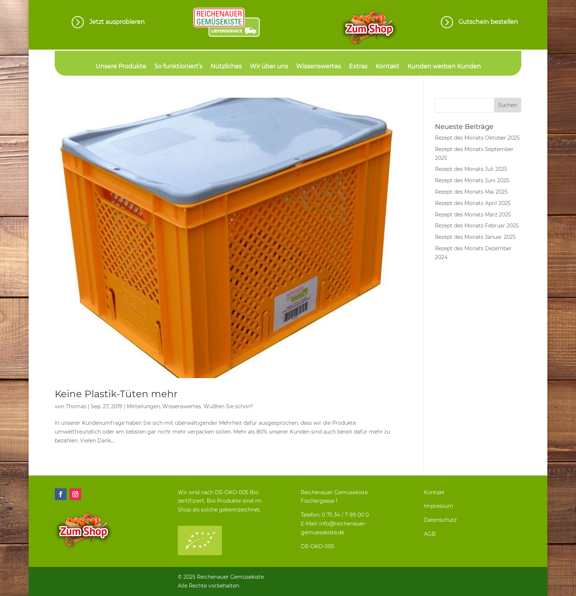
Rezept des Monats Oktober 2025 (477, 137)
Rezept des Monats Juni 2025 (472, 180)
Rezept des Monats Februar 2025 (477, 225)
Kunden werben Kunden (444, 67)
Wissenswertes (318, 67)
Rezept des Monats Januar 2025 (475, 237)
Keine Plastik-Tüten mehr (116, 394)
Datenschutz (440, 520)
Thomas (76, 406)
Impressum (438, 506)
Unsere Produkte (121, 67)
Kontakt (387, 67)
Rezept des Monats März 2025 (473, 214)
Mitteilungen (143, 406)
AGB (430, 534)
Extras (358, 67)
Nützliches (226, 67)
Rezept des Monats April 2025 (473, 203)
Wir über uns (269, 67)
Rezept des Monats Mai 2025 (471, 192)
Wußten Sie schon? (228, 406)
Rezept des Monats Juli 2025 (471, 169)
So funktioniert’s (178, 67)
